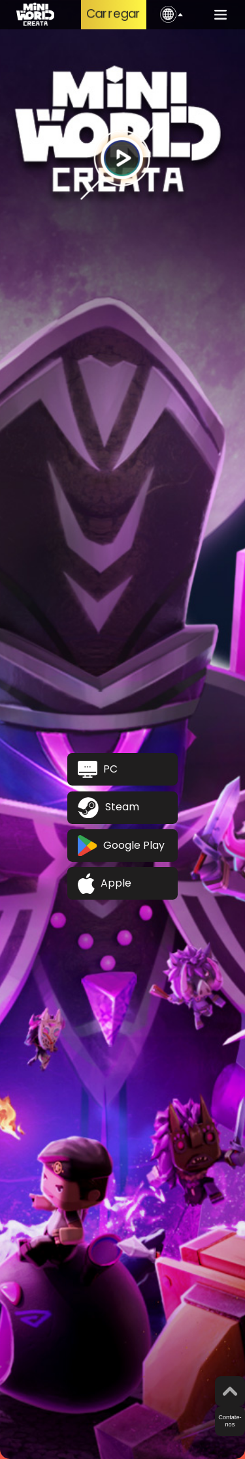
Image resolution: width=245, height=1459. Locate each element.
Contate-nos (229, 1421)
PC (98, 769)
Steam (108, 807)
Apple (104, 883)
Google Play (121, 845)
